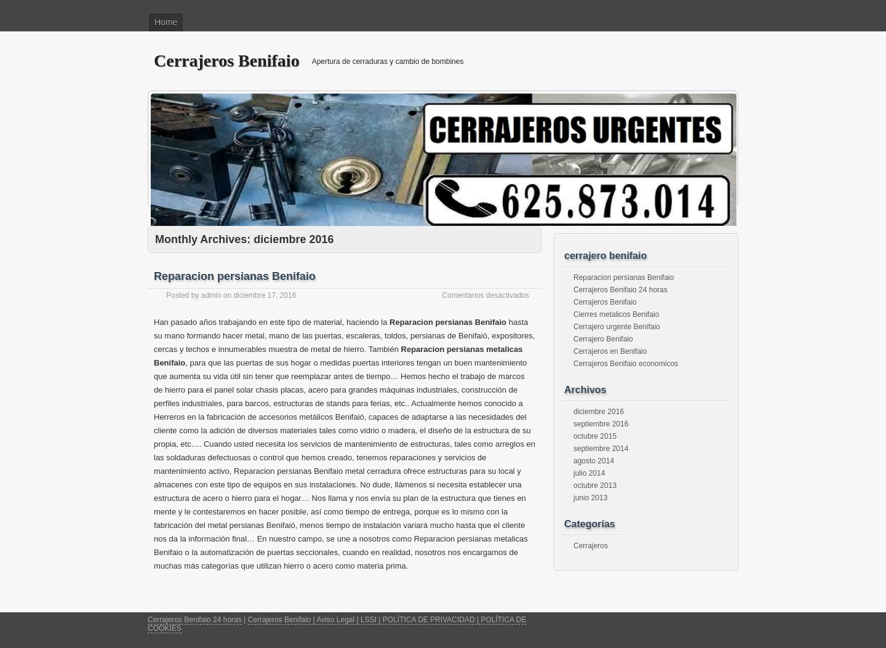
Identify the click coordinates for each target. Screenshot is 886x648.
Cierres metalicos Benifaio (616, 314)
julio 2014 (589, 473)
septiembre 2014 (600, 448)
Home (165, 22)
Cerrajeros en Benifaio (610, 351)
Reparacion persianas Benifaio (235, 276)
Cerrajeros (590, 546)
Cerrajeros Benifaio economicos (625, 363)
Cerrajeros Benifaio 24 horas (620, 290)
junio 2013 (590, 498)
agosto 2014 (593, 461)
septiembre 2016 (600, 424)
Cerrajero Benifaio (603, 339)
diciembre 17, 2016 (264, 295)
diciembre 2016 (598, 411)
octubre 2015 (595, 436)
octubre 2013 (595, 485)
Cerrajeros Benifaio (227, 60)
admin (211, 295)
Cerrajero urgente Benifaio (616, 326)
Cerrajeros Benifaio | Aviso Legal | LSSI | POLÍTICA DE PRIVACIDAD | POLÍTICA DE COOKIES (337, 624)
